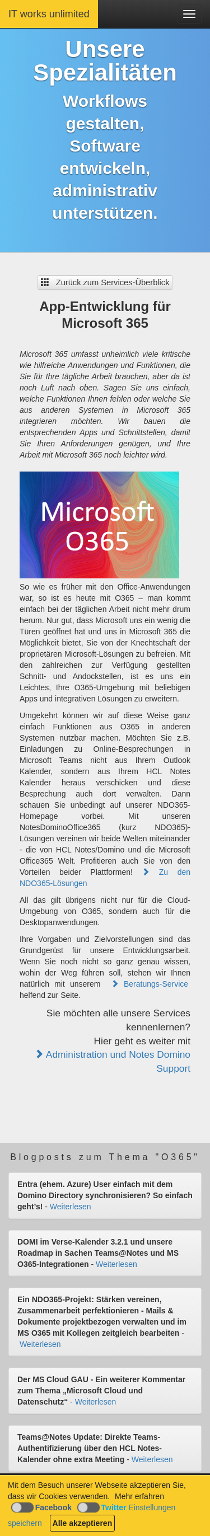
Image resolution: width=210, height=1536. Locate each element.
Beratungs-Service (149, 983)
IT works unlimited (49, 14)
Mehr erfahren (139, 1496)
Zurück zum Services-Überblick (105, 282)
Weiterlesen (70, 1206)
